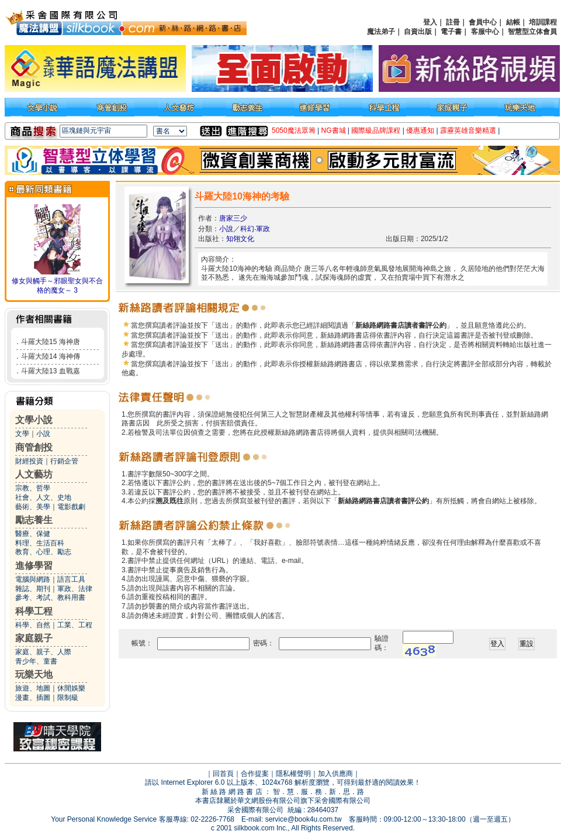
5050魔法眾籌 (294, 130)
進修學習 (34, 566)
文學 (22, 434)
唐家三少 (233, 218)
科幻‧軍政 (255, 229)
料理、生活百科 (39, 543)
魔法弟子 (381, 32)
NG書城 (333, 130)
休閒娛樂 (71, 688)
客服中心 (485, 32)
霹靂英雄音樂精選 (468, 130)
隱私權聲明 (293, 774)
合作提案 (255, 774)
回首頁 (223, 774)
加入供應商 (335, 774)
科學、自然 (32, 625)
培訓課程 (543, 22)
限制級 (67, 697)
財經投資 (29, 461)
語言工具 (71, 579)
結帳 (513, 22)
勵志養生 (34, 520)
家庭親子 (34, 638)
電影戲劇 (71, 507)
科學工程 (34, 611)
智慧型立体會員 (532, 32)
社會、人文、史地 (43, 497)
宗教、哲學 (32, 488)
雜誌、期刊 (32, 589)
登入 (430, 22)
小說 (43, 434)
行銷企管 (64, 461)
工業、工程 (74, 625)
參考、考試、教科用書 (50, 597)
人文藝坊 (34, 474)
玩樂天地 (34, 674)
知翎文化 (240, 239)
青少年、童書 (36, 661)
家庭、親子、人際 (43, 652)
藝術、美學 (32, 507)
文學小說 (34, 420)
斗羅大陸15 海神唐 (50, 342)
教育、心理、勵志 (43, 552)
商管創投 (34, 447)
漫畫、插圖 (32, 697)
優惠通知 (420, 130)
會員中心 (483, 22)
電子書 (451, 32)
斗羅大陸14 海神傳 (50, 356)
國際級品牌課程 (375, 130)
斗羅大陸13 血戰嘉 (50, 371)
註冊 (453, 22)
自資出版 (418, 32)
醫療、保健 (32, 534)
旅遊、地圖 (32, 688)
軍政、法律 (74, 589)
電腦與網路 (32, 579)
